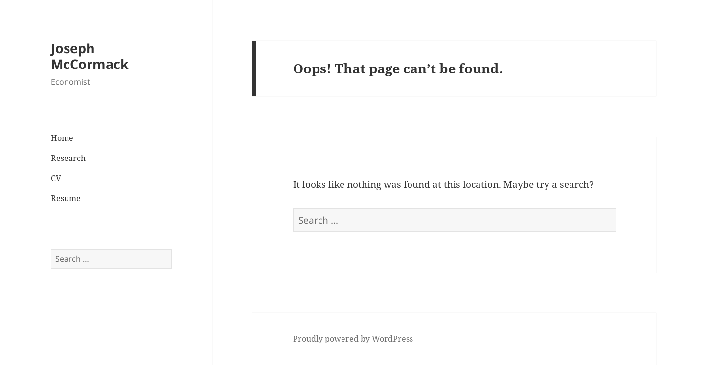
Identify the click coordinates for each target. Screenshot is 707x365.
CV (56, 178)
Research (68, 158)
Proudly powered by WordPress (353, 338)
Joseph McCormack (90, 56)
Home (62, 138)
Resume (66, 198)
